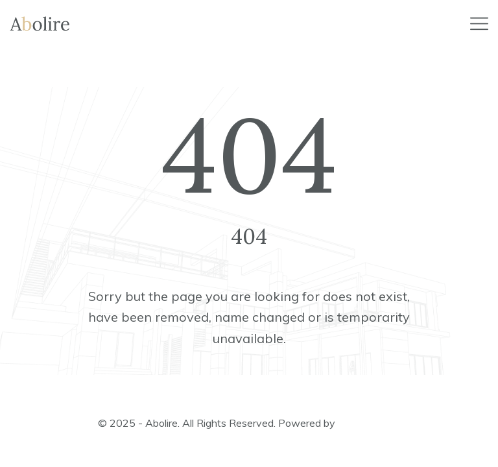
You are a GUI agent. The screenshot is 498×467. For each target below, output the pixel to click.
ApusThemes (369, 422)
